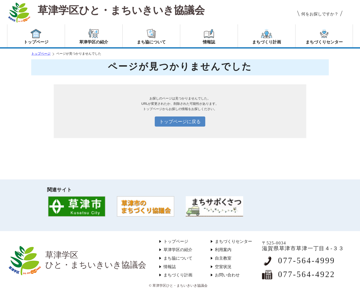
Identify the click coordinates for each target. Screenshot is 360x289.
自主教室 (223, 258)
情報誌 (169, 266)
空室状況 (223, 266)
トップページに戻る (180, 121)
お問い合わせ (227, 275)
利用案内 (223, 249)
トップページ (41, 53)
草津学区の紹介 (177, 249)
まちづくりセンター (233, 241)
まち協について (177, 258)
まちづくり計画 (177, 275)
